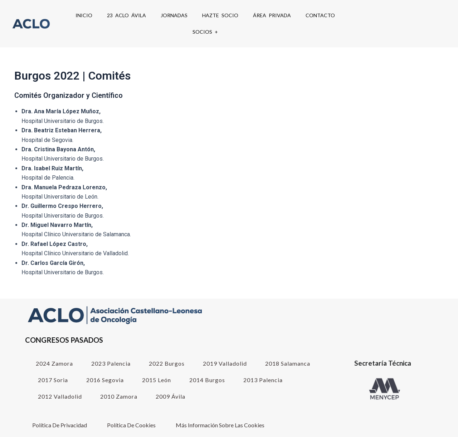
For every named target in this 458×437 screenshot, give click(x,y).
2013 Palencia (263, 379)
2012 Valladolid (60, 396)
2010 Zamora (118, 396)
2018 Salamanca (287, 363)
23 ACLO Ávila (126, 15)
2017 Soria (53, 379)
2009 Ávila (170, 396)
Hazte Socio (220, 15)
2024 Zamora (54, 363)
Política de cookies (131, 425)
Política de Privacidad (59, 425)
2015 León (156, 379)
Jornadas (174, 15)
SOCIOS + (205, 32)
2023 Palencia (111, 363)
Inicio (83, 15)
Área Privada (272, 15)
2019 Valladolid (225, 363)
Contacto (320, 15)
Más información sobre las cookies (220, 425)
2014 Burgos (207, 379)
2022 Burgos (167, 363)
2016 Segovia (105, 379)
